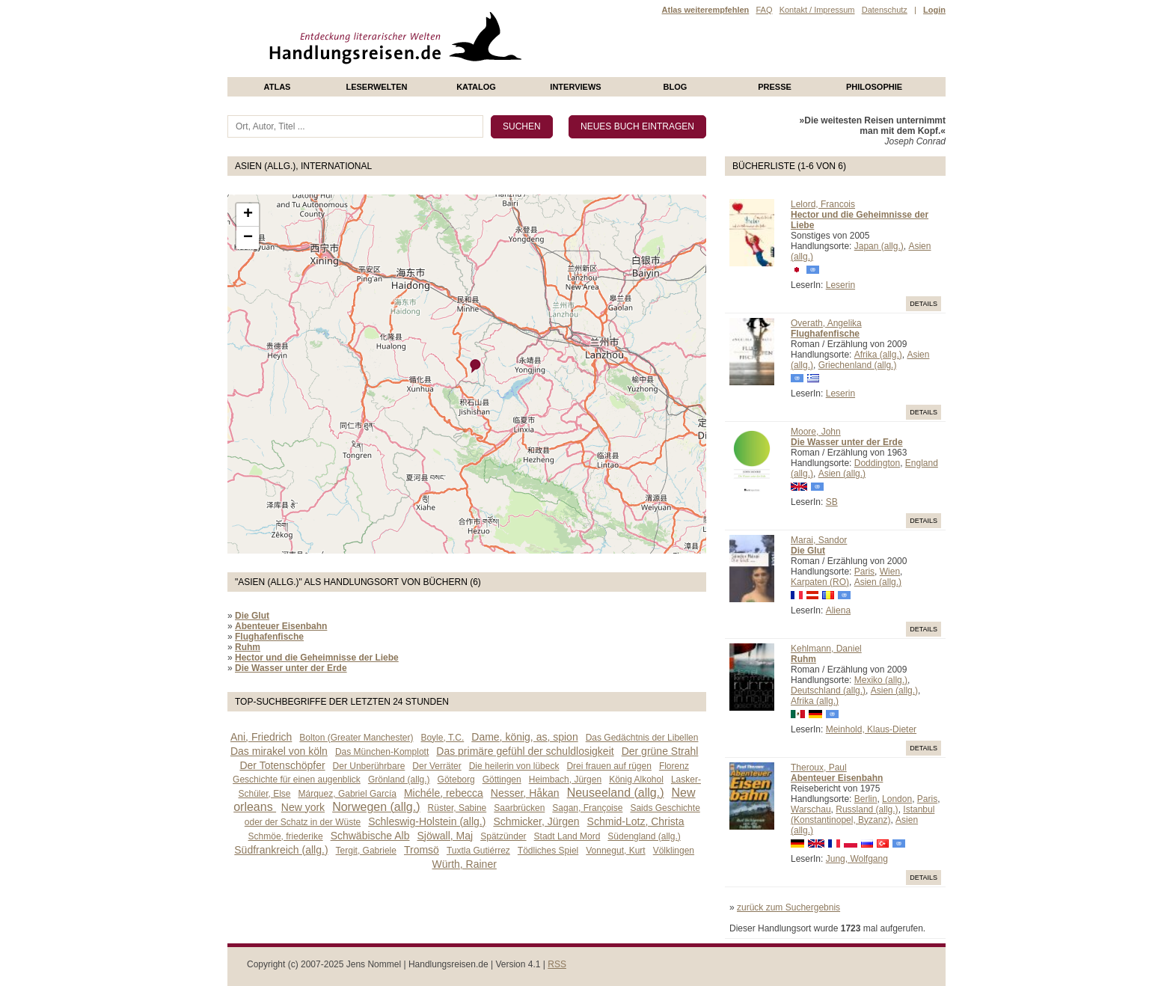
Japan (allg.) (879, 246)
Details (923, 303)
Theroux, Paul (819, 767)
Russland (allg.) (867, 809)
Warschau (811, 809)
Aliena (838, 610)
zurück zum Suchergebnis (788, 907)
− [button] (248, 238)
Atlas (277, 86)
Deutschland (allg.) (828, 690)
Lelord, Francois (823, 204)
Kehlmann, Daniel (826, 648)
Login (934, 9)
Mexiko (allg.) (880, 680)
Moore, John (816, 431)
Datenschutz (884, 9)
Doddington (877, 463)
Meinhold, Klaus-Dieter (871, 729)
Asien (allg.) (842, 473)
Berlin (866, 799)
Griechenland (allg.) (857, 365)
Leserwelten (376, 86)
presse (774, 86)
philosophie (874, 86)
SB (832, 502)
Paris (864, 571)
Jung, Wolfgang (857, 859)
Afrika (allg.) (878, 354)
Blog (675, 86)
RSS (557, 964)
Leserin (840, 285)
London (897, 799)
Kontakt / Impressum (817, 9)
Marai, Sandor (819, 540)
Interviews (575, 86)
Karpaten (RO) (820, 582)
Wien (890, 571)
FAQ (764, 9)
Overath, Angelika (826, 323)
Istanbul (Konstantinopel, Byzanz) (862, 814)
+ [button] (248, 214)
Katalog (476, 86)
